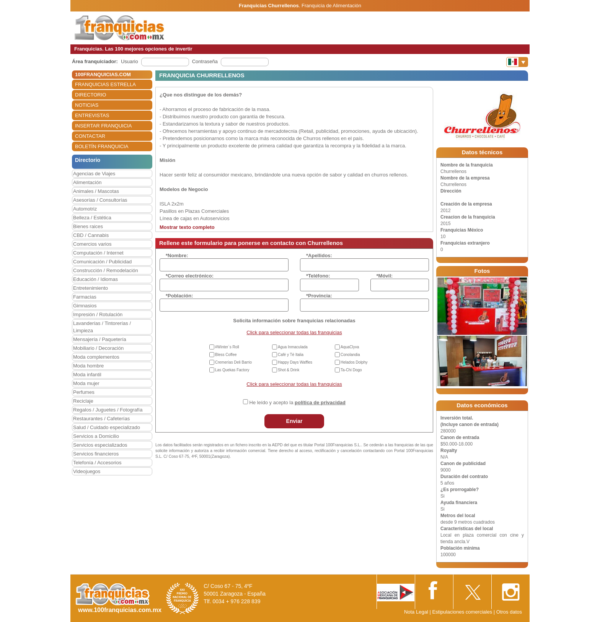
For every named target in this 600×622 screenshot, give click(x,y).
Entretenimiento (90, 288)
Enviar (294, 421)
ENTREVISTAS (92, 115)
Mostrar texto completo (187, 227)
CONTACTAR (90, 136)
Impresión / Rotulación (97, 314)
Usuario (129, 61)
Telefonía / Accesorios (97, 462)
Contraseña (205, 61)
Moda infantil (87, 374)
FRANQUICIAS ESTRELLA (105, 84)
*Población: (179, 296)
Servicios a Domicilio (96, 436)
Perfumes (84, 392)
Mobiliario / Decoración (98, 348)
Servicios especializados (100, 445)
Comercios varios (92, 244)
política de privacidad (320, 402)
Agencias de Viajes (94, 173)
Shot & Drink (288, 370)
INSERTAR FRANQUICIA (103, 126)
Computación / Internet (98, 253)
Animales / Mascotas (96, 191)
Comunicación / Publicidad (102, 261)
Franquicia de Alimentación (331, 5)
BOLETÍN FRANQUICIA (101, 146)
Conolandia (350, 355)
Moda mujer (86, 383)
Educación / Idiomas (95, 279)
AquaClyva (350, 347)
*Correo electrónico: (190, 276)
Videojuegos (86, 471)
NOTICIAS (86, 105)
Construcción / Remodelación (105, 270)
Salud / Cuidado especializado (106, 427)
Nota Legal (416, 612)
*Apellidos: (319, 255)
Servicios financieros (96, 454)
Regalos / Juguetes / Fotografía (107, 410)
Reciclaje (83, 401)
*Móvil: (385, 276)
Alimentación (87, 182)
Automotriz (85, 209)
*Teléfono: (318, 276)
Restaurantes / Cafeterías (101, 418)
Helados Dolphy (354, 362)
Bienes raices (88, 226)
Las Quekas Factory (232, 370)
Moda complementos (96, 357)
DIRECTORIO (90, 95)
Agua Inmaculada (293, 347)
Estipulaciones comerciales (462, 612)
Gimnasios (84, 306)
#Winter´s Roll (227, 347)
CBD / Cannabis (91, 235)
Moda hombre (88, 366)
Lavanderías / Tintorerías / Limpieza (102, 326)
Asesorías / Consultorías (100, 200)
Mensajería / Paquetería (99, 339)
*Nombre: (177, 255)
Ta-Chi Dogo (351, 370)
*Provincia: (319, 296)
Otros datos (509, 612)
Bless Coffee (226, 355)
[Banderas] (517, 62)
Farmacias (84, 297)
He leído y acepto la (297, 402)
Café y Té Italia (290, 355)
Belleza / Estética (92, 217)
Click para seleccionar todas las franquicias (294, 332)
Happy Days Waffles (295, 362)
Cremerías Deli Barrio (233, 362)
